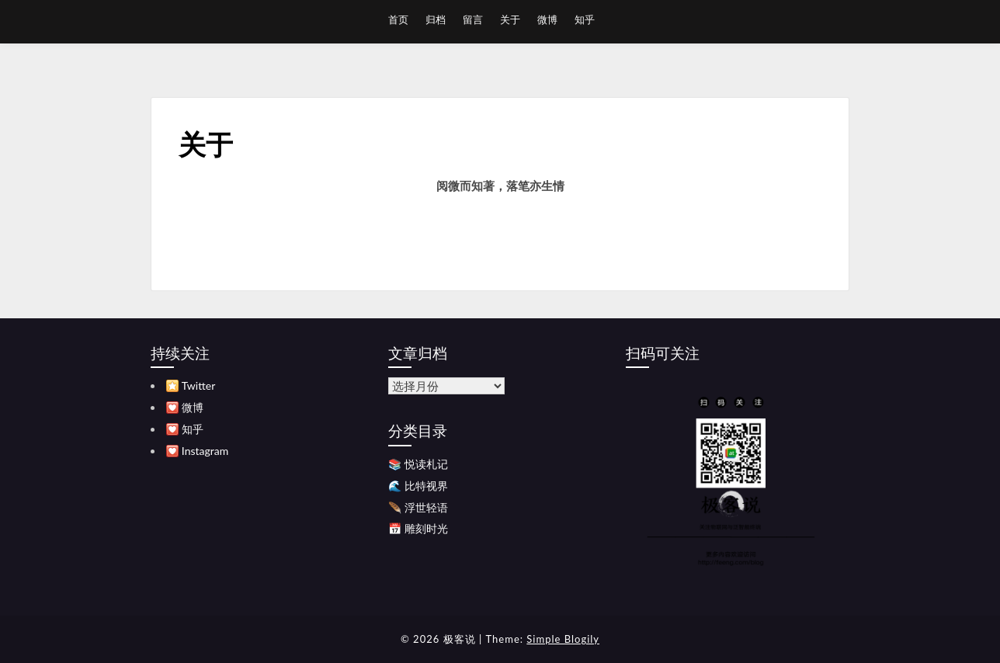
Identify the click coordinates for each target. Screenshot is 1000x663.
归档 (435, 19)
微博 (547, 19)
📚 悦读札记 (418, 463)
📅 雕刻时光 (418, 528)
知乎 (585, 19)
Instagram (205, 450)
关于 (510, 19)
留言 (473, 19)
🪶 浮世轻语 (418, 507)
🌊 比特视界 (418, 485)
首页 (398, 19)
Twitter (198, 385)
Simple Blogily (562, 639)
